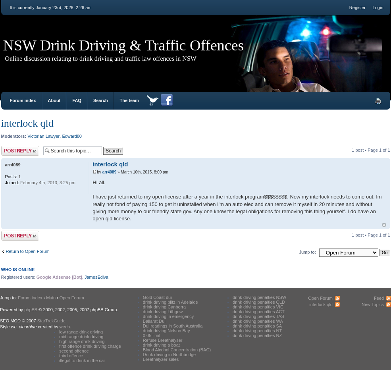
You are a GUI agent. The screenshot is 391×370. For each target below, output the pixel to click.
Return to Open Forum (28, 251)
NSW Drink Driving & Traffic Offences (123, 45)
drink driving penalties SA (257, 326)
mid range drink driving (81, 336)
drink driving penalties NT (257, 330)
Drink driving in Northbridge (169, 354)
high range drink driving (81, 341)
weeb (65, 326)
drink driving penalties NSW (259, 297)
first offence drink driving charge (90, 346)
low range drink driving (81, 332)
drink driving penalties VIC (258, 306)
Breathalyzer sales (161, 359)
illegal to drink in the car (82, 360)
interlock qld (27, 123)
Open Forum (72, 297)
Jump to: (307, 252)
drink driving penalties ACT (259, 311)
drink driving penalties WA (258, 321)
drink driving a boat (161, 345)
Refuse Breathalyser (163, 340)
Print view (378, 101)
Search (100, 100)
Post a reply (20, 151)
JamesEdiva (96, 277)
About (54, 100)
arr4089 (109, 172)
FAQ (76, 100)
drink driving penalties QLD (259, 302)
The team (129, 100)
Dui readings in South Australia (172, 326)
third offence (71, 355)
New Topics (373, 304)
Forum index (23, 100)
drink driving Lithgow (163, 311)
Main (51, 297)
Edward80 (72, 136)
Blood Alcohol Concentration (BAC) (177, 349)
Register (357, 7)
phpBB (30, 309)
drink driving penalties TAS (258, 316)
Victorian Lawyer (43, 136)
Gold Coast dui (157, 297)
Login (378, 7)
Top (384, 225)
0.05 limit (151, 335)
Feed (379, 298)
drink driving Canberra (164, 306)
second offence (74, 351)
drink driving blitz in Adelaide (170, 302)
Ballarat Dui (154, 321)
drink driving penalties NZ (257, 335)
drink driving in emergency (168, 316)
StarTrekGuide (51, 320)
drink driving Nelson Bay (166, 330)
